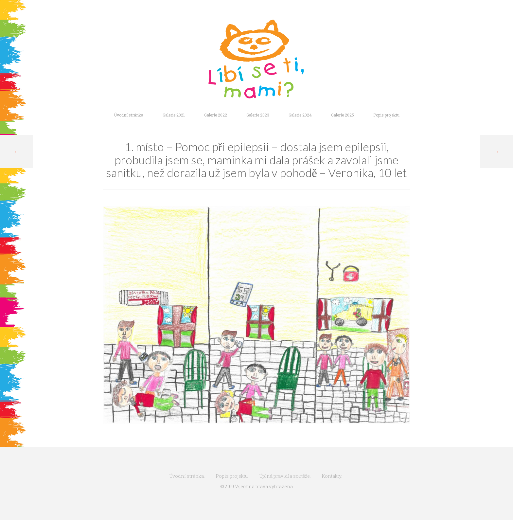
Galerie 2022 (215, 114)
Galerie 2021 (174, 114)
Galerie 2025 (342, 114)
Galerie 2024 (300, 114)
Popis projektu (386, 114)
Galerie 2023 (257, 114)
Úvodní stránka (128, 114)
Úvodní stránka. (187, 476)
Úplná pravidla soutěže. (285, 476)
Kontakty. (332, 476)
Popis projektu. (232, 476)
